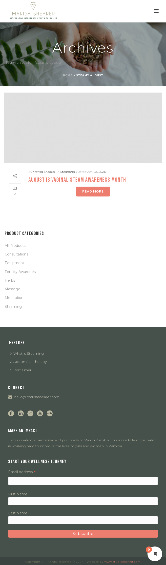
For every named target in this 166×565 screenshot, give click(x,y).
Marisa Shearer (44, 172)
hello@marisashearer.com (37, 397)
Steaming (67, 172)
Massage (12, 289)
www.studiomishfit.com (122, 562)
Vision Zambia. (97, 440)
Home (67, 75)
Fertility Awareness (21, 272)
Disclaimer (20, 370)
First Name (17, 494)
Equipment (14, 263)
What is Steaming (27, 353)
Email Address (22, 471)
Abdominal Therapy (28, 361)
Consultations (16, 254)
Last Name (17, 513)
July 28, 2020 (96, 172)
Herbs (10, 280)
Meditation (14, 297)
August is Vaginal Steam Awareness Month (77, 179)
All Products (15, 245)
